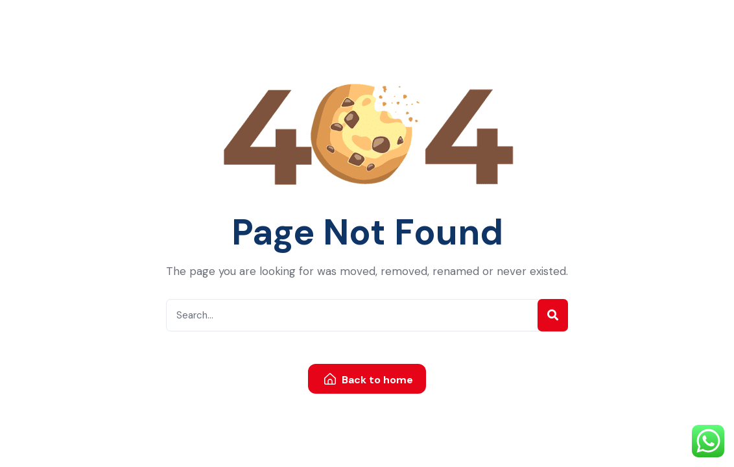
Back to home (368, 379)
